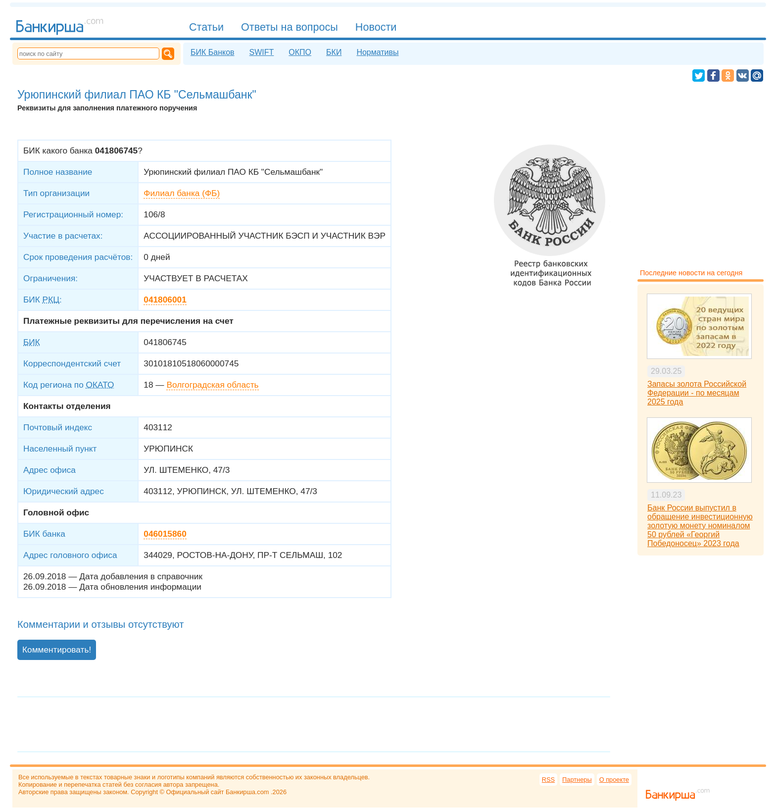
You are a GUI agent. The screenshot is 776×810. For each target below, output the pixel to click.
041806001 (165, 299)
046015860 (165, 534)
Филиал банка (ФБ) (182, 193)
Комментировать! (56, 650)
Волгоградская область (212, 385)
